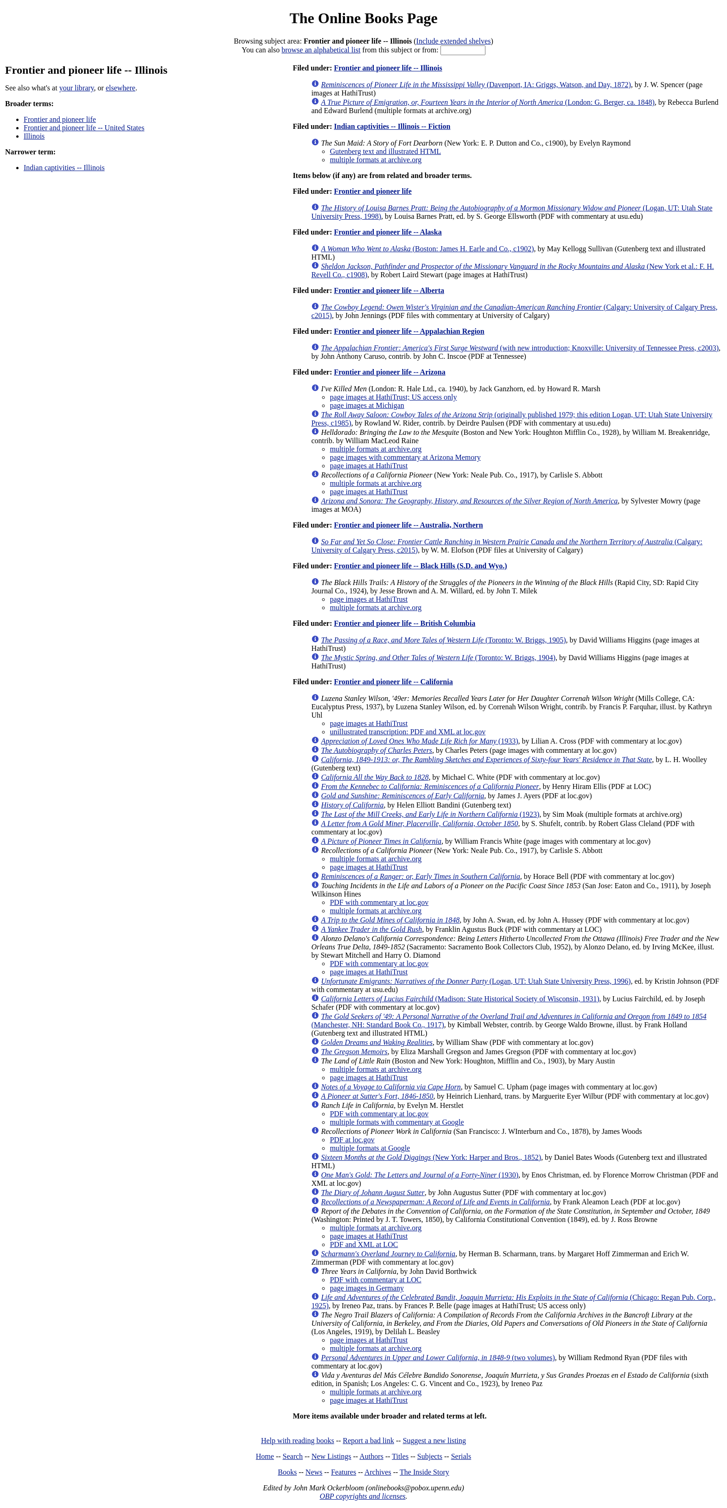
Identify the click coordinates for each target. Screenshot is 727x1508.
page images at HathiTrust (369, 466)
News (314, 1472)
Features (343, 1472)
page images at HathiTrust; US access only (393, 397)
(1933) (419, 741)
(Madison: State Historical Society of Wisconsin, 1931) (460, 999)
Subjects (429, 1456)
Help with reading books (297, 1440)
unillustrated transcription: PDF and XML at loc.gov (407, 732)
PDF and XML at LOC (364, 1244)
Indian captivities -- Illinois (64, 168)
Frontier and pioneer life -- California (393, 682)
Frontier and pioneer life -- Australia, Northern (408, 525)
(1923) (430, 814)
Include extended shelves (453, 41)
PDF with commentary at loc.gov (379, 902)
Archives (377, 1472)
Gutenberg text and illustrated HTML (385, 151)
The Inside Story (424, 1472)
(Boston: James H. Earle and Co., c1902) (427, 249)
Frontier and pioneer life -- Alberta (389, 290)
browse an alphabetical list (320, 50)
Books (287, 1472)
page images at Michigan (367, 405)
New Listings (331, 1456)
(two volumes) (438, 1358)
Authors (371, 1456)
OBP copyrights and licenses (362, 1496)
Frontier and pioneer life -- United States (84, 128)
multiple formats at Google (370, 1148)
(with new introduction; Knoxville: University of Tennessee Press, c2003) (520, 348)
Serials (461, 1456)
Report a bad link (368, 1440)
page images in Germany (367, 1288)
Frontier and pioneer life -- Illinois (388, 68)
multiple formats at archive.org (375, 160)
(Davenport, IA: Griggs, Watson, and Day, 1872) (476, 85)
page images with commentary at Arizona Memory (405, 457)
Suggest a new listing (434, 1440)
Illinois (34, 136)
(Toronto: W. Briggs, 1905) (443, 640)
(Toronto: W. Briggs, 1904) (438, 658)
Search (293, 1456)
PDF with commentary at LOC (375, 1280)
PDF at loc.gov (352, 1140)
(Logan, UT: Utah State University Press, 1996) (476, 981)
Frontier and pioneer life (60, 119)
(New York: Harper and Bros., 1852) (431, 1157)
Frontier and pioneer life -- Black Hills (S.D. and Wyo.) (420, 566)
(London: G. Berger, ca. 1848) (487, 102)
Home (265, 1456)
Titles (400, 1456)
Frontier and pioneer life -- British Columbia (404, 623)
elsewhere (120, 88)
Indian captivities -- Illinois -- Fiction (392, 126)
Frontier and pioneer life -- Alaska (387, 232)
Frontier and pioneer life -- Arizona (389, 372)
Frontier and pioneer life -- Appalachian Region (409, 331)
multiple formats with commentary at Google (397, 1122)
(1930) (419, 1175)
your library (76, 88)
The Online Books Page (363, 18)
